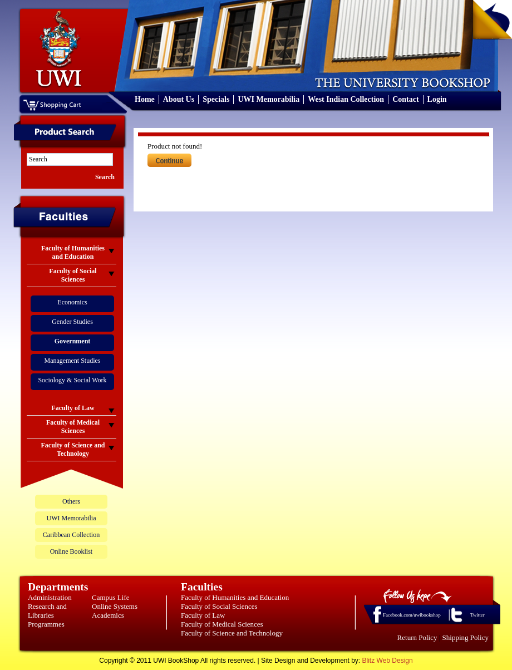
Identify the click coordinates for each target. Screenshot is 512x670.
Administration (50, 597)
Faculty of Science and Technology (232, 633)
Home (145, 99)
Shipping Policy (465, 637)
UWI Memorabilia (268, 99)
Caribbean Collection (71, 535)
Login (437, 99)
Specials (216, 99)
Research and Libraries (47, 610)
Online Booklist (71, 551)
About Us (178, 99)
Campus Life (111, 597)
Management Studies (73, 360)
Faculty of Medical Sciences (222, 624)
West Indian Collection (346, 99)
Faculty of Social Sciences (219, 606)
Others (71, 501)
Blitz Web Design (387, 660)
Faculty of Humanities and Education (235, 597)
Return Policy (417, 637)
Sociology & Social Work (72, 380)
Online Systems (114, 606)
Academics (108, 615)
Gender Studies (72, 322)
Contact (405, 99)
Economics (72, 302)
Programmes (46, 624)
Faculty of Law (203, 615)
